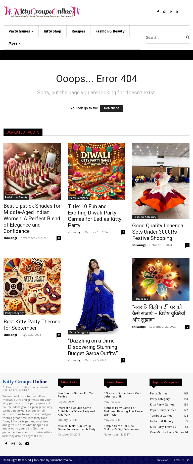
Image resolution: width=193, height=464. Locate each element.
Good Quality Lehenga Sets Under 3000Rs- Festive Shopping (157, 232)
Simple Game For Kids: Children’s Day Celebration (121, 427)
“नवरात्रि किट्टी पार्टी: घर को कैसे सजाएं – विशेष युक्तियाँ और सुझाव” (158, 313)
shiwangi (10, 238)
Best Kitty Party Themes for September (32, 325)
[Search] (187, 38)
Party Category (78, 198)
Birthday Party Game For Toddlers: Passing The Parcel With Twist (123, 411)
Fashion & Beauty (16, 197)
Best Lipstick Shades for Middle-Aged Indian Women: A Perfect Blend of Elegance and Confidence (32, 218)
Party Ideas (141, 298)
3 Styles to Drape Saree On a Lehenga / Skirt (122, 395)
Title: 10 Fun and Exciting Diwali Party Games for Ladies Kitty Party (94, 215)
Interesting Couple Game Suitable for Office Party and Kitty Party (76, 411)
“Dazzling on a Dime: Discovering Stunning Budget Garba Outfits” (93, 347)
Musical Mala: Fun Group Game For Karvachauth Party (76, 427)
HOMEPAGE (111, 108)
